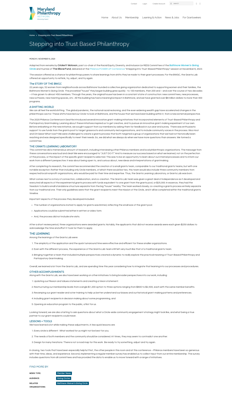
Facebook (196, 3)
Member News (64, 373)
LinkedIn (200, 3)
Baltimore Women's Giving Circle (72, 383)
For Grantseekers (192, 17)
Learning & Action (152, 17)
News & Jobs (172, 17)
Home (104, 17)
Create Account (159, 4)
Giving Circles (63, 378)
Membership (132, 17)
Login (145, 4)
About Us (117, 17)
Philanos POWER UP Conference (107, 69)
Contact (134, 4)
